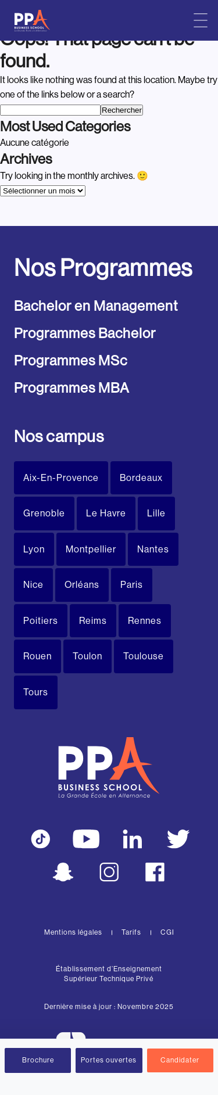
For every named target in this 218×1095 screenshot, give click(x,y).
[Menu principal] (200, 20)
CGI (167, 932)
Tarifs (131, 932)
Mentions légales (73, 932)
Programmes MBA (72, 388)
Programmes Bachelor (85, 333)
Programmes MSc (70, 360)
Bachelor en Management (96, 306)
